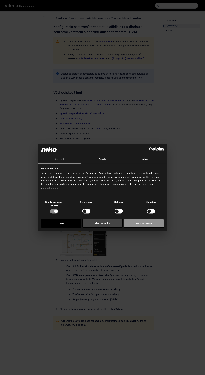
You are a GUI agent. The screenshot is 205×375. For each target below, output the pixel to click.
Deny (61, 223)
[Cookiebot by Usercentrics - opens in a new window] (151, 149)
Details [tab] (102, 159)
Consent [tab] (59, 159)
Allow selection (102, 223)
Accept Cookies (144, 223)
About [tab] (145, 159)
